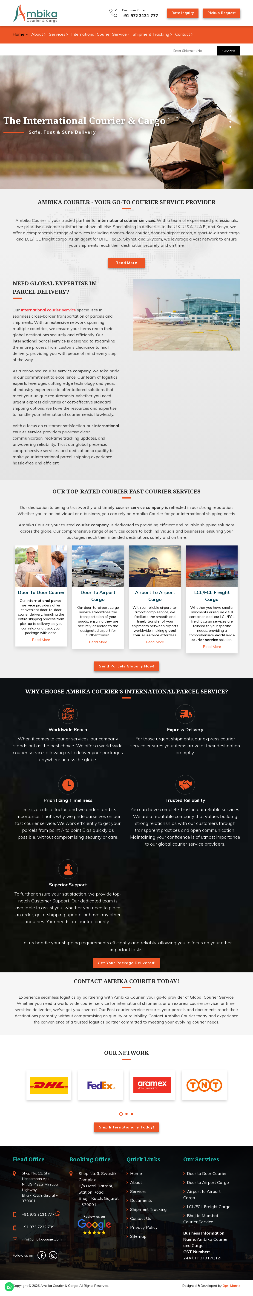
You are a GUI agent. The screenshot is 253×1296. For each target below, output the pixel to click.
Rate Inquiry (176, 12)
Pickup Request (220, 12)
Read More (126, 262)
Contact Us (140, 1222)
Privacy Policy (144, 1231)
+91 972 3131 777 (131, 15)
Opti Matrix (231, 1290)
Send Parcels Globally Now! (126, 670)
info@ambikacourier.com (42, 1243)
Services (58, 34)
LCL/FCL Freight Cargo (208, 1211)
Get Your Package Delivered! (126, 967)
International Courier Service (100, 34)
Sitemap (138, 1240)
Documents (141, 1204)
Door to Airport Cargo (208, 1186)
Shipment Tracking (152, 34)
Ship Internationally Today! (126, 1131)
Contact (184, 34)
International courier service (48, 310)
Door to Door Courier (207, 1177)
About (38, 34)
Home (20, 34)
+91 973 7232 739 (38, 1231)
